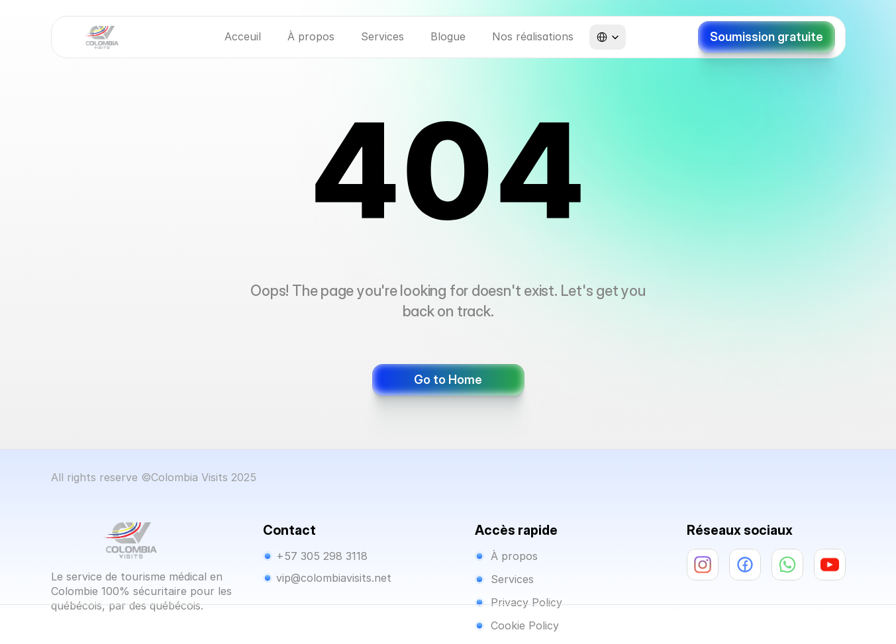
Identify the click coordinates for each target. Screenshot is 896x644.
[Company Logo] (101, 37)
